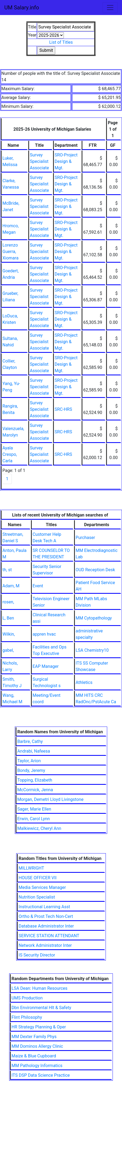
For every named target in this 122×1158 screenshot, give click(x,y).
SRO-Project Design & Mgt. (66, 161)
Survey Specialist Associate (39, 161)
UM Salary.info (21, 7)
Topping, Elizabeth (34, 780)
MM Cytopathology (94, 618)
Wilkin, (8, 634)
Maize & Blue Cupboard (34, 1055)
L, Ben (8, 618)
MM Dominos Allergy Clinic (37, 1046)
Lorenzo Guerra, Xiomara (10, 252)
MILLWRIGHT (31, 868)
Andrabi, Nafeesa (33, 751)
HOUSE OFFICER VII (38, 877)
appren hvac (44, 634)
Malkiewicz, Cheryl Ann (39, 828)
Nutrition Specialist (37, 897)
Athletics (84, 682)
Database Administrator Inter (46, 926)
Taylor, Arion (29, 760)
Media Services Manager (42, 887)
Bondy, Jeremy (31, 770)
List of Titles (61, 42)
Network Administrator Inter (45, 945)
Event (38, 585)
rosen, (8, 601)
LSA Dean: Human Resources (40, 988)
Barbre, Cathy (30, 741)
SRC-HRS (63, 409)
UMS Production (27, 998)
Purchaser (85, 537)
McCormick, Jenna (35, 789)
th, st (7, 569)
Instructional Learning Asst (44, 906)
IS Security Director (37, 955)
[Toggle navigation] (110, 7)
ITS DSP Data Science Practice (41, 1075)
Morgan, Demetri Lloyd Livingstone (50, 799)
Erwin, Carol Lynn (33, 818)
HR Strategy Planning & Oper (39, 1026)
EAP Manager (46, 666)
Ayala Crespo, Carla (9, 454)
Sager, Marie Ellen (34, 809)
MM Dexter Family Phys (34, 1036)
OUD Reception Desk (95, 569)
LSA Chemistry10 (92, 650)
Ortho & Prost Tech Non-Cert (46, 916)
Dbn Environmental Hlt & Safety (41, 1007)
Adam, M (10, 585)
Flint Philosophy (27, 1017)
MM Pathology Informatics (37, 1065)
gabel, (8, 650)
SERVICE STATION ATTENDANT (49, 935)
